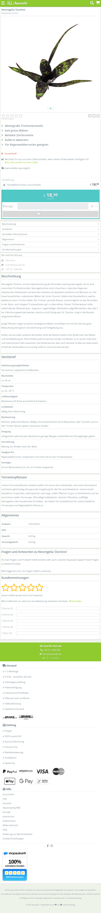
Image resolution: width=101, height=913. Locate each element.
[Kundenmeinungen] (12, 115)
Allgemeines (50, 239)
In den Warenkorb (50, 214)
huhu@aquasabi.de (15, 264)
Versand (7, 803)
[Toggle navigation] (3, 3)
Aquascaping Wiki (11, 807)
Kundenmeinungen (50, 249)
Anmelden (75, 601)
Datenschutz (9, 820)
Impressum (8, 816)
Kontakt (7, 812)
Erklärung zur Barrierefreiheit (17, 834)
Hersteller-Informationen (50, 234)
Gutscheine (8, 794)
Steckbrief (50, 229)
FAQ (5, 798)
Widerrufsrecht (10, 825)
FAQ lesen (10, 260)
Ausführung (8, 179)
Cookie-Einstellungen (13, 838)
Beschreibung (50, 224)
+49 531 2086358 (13, 269)
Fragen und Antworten (50, 244)
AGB (5, 829)
